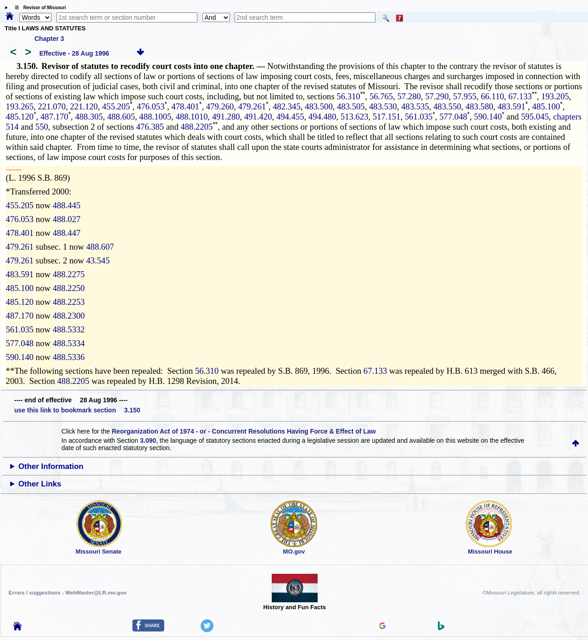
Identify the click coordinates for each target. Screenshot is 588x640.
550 (41, 126)
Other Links (39, 484)
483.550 (447, 106)
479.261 (252, 106)
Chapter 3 (49, 38)
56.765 (381, 96)
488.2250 (69, 288)
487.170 (54, 116)
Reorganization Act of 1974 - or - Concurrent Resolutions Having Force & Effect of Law (243, 431)
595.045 (535, 116)
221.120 (84, 106)
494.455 (290, 116)
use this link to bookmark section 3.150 (77, 410)
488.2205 (196, 126)
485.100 (546, 106)
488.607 (100, 246)
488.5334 (69, 343)
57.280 (409, 96)
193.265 (20, 106)
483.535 (415, 106)
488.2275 (69, 274)
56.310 (348, 96)
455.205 (116, 106)
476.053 (151, 106)
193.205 (555, 96)
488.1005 (155, 116)
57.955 (464, 96)
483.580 (479, 106)
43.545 (98, 260)
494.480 (322, 116)
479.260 (220, 106)
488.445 (67, 205)
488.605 (121, 116)
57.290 (436, 96)
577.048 (453, 116)
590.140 (488, 116)
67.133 (520, 96)
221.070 (52, 106)
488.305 (89, 116)
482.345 (287, 106)
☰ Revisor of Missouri (38, 7)
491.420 (258, 116)
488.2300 (69, 315)
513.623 (355, 116)
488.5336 (69, 357)
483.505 (351, 106)
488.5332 (69, 329)
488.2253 (69, 302)
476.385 (150, 126)
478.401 (185, 106)
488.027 (67, 219)
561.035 (419, 116)
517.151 (387, 116)
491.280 (226, 116)
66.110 (492, 96)
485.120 (20, 116)
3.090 (148, 440)
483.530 (383, 106)
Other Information (51, 466)
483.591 (512, 106)
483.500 (319, 106)
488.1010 (192, 116)
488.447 (67, 233)
